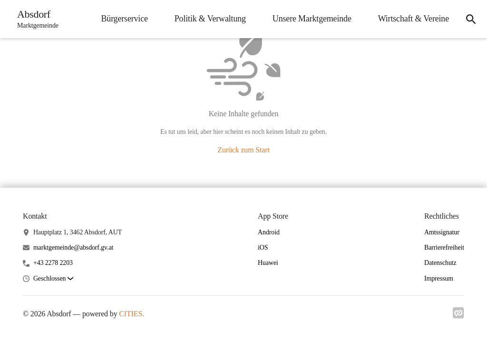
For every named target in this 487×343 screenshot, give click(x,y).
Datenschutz (440, 262)
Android (269, 232)
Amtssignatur (441, 232)
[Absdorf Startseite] (34, 19)
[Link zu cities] (458, 313)
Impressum (438, 278)
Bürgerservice (124, 18)
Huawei (268, 262)
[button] (53, 279)
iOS (263, 247)
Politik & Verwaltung (210, 18)
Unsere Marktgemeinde (312, 18)
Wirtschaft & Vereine (413, 18)
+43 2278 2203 (53, 262)
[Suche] (471, 19)
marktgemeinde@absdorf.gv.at (73, 247)
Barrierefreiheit (444, 247)
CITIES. (131, 314)
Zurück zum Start (243, 150)
